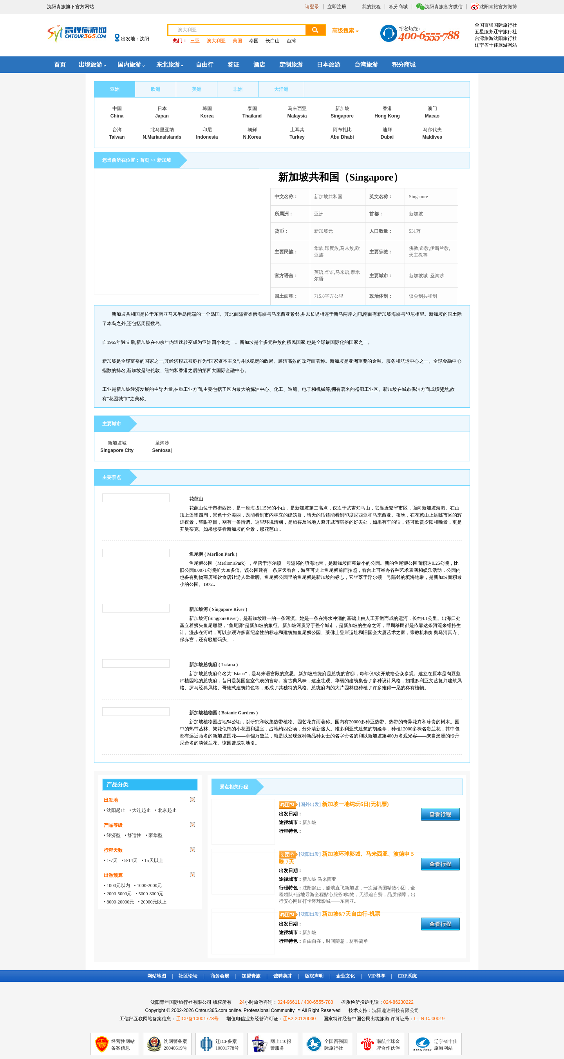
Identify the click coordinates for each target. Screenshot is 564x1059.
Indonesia (207, 137)
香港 (387, 108)
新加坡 (342, 108)
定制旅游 (291, 64)
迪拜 (387, 129)
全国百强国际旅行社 (336, 1045)
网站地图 (156, 976)
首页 (60, 64)
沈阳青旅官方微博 (498, 6)
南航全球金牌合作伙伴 (388, 1045)
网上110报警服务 (280, 1045)
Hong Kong (387, 116)
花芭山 (196, 499)
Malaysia (297, 116)
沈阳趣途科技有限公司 (395, 1010)
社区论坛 (188, 976)
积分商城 (398, 6)
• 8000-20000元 (119, 902)
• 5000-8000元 (149, 893)
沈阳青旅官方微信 (444, 6)
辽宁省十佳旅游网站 (445, 1045)
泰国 (253, 40)
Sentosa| (162, 450)
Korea (206, 116)
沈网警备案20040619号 (175, 1045)
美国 (237, 40)
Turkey (296, 137)
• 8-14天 (129, 860)
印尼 (207, 129)
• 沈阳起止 (114, 810)
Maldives (432, 137)
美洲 (196, 89)
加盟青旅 (251, 976)
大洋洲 (281, 89)
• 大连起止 (140, 810)
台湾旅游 (366, 64)
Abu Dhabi (342, 137)
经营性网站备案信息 (123, 1045)
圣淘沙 (162, 443)
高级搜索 (343, 31)
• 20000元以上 (152, 902)
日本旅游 (328, 64)
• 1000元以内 (117, 885)
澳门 (432, 108)
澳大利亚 (216, 40)
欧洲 (155, 89)
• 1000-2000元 (148, 885)
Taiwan (117, 137)
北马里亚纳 (162, 129)
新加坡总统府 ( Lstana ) (213, 664)
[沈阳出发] (310, 854)
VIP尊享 (376, 976)
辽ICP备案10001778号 (227, 1045)
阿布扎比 (342, 129)
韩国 (207, 108)
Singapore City (117, 450)
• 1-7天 (111, 860)
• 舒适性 (133, 835)
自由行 (204, 64)
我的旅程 (371, 6)
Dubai (387, 137)
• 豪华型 (153, 835)
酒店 (259, 64)
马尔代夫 (432, 129)
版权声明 (314, 976)
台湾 (291, 40)
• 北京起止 (165, 810)
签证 (233, 64)
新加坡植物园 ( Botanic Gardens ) (223, 713)
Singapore (342, 116)
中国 (117, 108)
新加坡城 (117, 443)
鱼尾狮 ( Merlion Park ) (213, 554)
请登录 (312, 6)
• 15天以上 (152, 860)
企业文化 (345, 976)
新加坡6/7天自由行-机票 (351, 914)
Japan (162, 116)
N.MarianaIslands (162, 137)
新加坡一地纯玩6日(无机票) (355, 804)
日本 (162, 108)
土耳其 (297, 129)
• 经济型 (112, 835)
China (116, 116)
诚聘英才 (282, 976)
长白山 (273, 40)
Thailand (252, 116)
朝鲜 (252, 129)
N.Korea (252, 137)
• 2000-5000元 (118, 893)
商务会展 (219, 976)
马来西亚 (297, 108)
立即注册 (336, 6)
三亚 (195, 40)
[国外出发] (310, 804)
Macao (432, 116)
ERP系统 (407, 976)
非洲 (237, 89)
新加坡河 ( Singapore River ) (218, 609)
